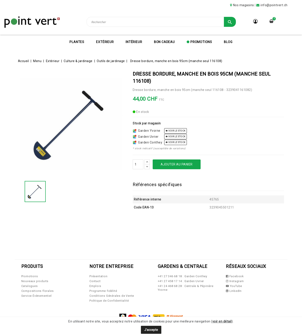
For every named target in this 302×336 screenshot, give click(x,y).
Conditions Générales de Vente (111, 295)
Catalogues (29, 286)
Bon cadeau (164, 42)
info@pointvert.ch (274, 5)
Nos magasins (243, 5)
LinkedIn (234, 291)
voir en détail (222, 321)
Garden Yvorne (146, 130)
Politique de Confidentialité (109, 300)
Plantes (76, 42)
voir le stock (176, 131)
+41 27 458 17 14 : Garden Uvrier (181, 281)
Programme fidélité (103, 291)
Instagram (235, 281)
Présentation (98, 276)
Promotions (200, 42)
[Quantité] (138, 164)
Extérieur (105, 42)
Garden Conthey (147, 142)
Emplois (95, 286)
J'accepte (151, 330)
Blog (228, 42)
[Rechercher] (161, 22)
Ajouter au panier (177, 164)
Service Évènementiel (36, 295)
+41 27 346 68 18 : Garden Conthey (182, 276)
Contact (95, 281)
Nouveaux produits (35, 281)
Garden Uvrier (146, 136)
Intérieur (134, 42)
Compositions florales (37, 291)
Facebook (235, 276)
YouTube (234, 286)
